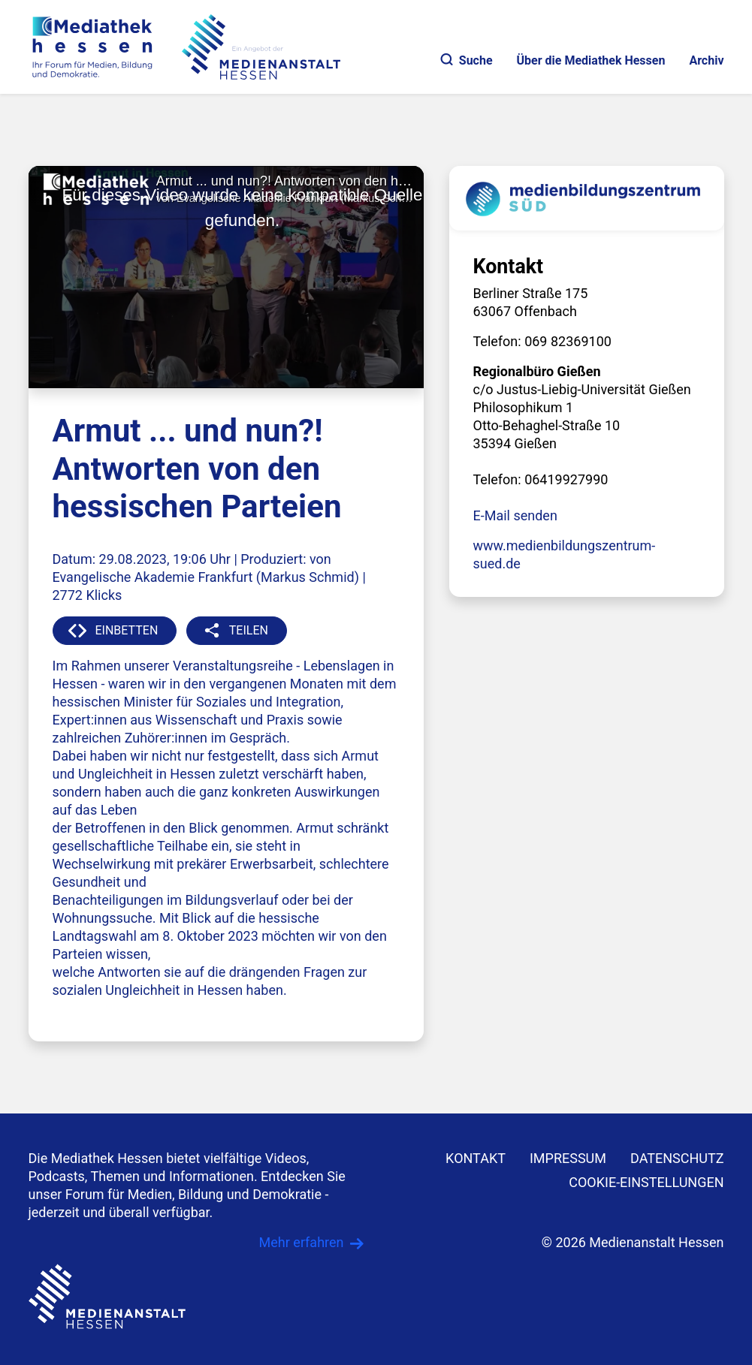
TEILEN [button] (248, 630)
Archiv (706, 60)
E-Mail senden (515, 515)
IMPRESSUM (568, 1158)
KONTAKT (475, 1158)
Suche (467, 60)
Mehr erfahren (301, 1242)
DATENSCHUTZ (677, 1158)
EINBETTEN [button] (127, 630)
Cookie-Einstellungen (646, 1182)
